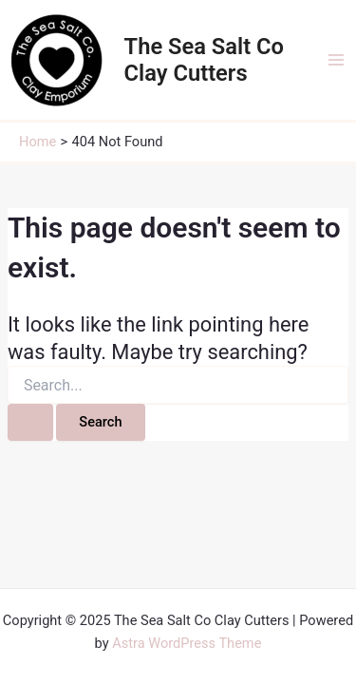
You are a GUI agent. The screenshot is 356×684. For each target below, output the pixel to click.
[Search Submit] (30, 422)
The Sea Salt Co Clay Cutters (204, 59)
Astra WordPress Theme (186, 643)
